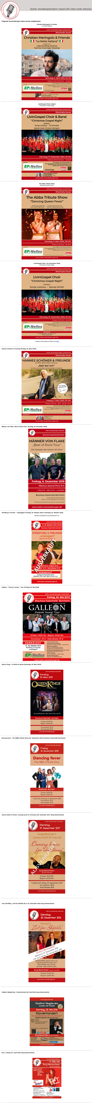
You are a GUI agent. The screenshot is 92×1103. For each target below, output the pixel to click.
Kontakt (79, 9)
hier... (58, 341)
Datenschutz (87, 9)
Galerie (73, 9)
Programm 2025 (64, 9)
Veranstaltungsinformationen (48, 9)
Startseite (33, 9)
